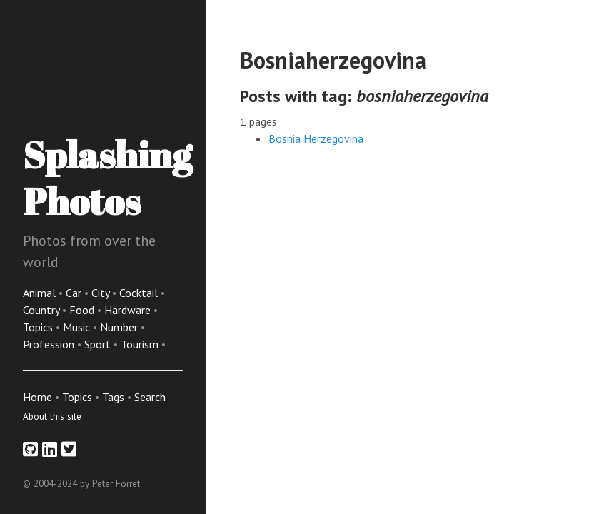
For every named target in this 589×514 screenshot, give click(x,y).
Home (37, 397)
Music (78, 327)
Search (150, 397)
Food (83, 310)
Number (120, 327)
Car (75, 293)
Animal (41, 293)
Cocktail (140, 293)
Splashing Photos (107, 177)
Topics (39, 327)
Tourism (141, 344)
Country (42, 310)
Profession (50, 344)
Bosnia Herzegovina (315, 138)
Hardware (128, 310)
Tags (113, 397)
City (101, 293)
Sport (99, 344)
